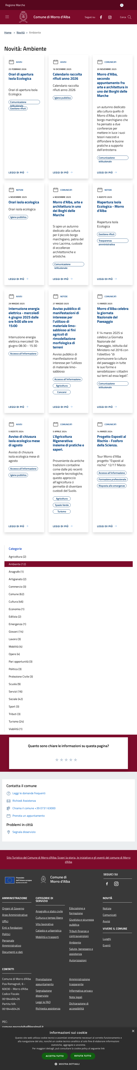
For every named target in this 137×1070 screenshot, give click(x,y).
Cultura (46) (16, 601)
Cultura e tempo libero (49, 918)
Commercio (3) (17, 586)
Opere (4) (14, 654)
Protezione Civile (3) (21, 676)
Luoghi (107, 939)
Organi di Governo (13, 908)
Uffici (5, 921)
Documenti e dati (12, 952)
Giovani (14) (16, 631)
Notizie (16, 190)
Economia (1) (16, 609)
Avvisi (15, 62)
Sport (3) (14, 706)
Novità (21, 32)
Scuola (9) (15, 684)
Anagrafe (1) (16, 571)
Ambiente (75, 942)
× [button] (133, 1031)
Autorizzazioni (78, 960)
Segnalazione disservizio (44, 993)
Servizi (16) (15, 691)
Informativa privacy (81, 990)
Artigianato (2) (17, 579)
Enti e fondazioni (12, 928)
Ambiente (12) (17, 564)
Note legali (75, 997)
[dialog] (68, 1048)
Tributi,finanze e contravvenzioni (79, 933)
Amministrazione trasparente (79, 981)
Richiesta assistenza (48, 1008)
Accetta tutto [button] (55, 1056)
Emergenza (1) (17, 624)
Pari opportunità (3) (20, 661)
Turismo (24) (16, 721)
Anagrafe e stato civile (49, 911)
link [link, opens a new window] (103, 1048)
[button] (68, 1064)
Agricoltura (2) (17, 556)
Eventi (107, 945)
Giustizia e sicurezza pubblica (81, 922)
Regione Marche (15, 5)
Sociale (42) (16, 699)
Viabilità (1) (15, 729)
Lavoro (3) (15, 639)
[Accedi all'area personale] (122, 5)
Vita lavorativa (44, 924)
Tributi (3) (14, 714)
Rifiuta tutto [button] (82, 1055)
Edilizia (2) (15, 616)
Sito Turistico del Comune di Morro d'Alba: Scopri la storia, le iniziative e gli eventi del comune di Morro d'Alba (68, 859)
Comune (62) (16, 594)
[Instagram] (108, 17)
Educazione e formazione (77, 910)
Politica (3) (15, 669)
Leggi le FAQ (43, 1002)
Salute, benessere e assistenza (81, 951)
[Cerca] (129, 17)
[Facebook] (99, 17)
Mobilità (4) (15, 646)
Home (7, 32)
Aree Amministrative (14, 915)
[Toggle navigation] (7, 17)
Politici (6, 934)
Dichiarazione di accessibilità (78, 1006)
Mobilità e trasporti (47, 937)
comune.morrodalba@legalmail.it (23, 1027)
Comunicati (106, 62)
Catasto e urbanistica (48, 930)
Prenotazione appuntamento (45, 981)
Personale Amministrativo (11, 943)
